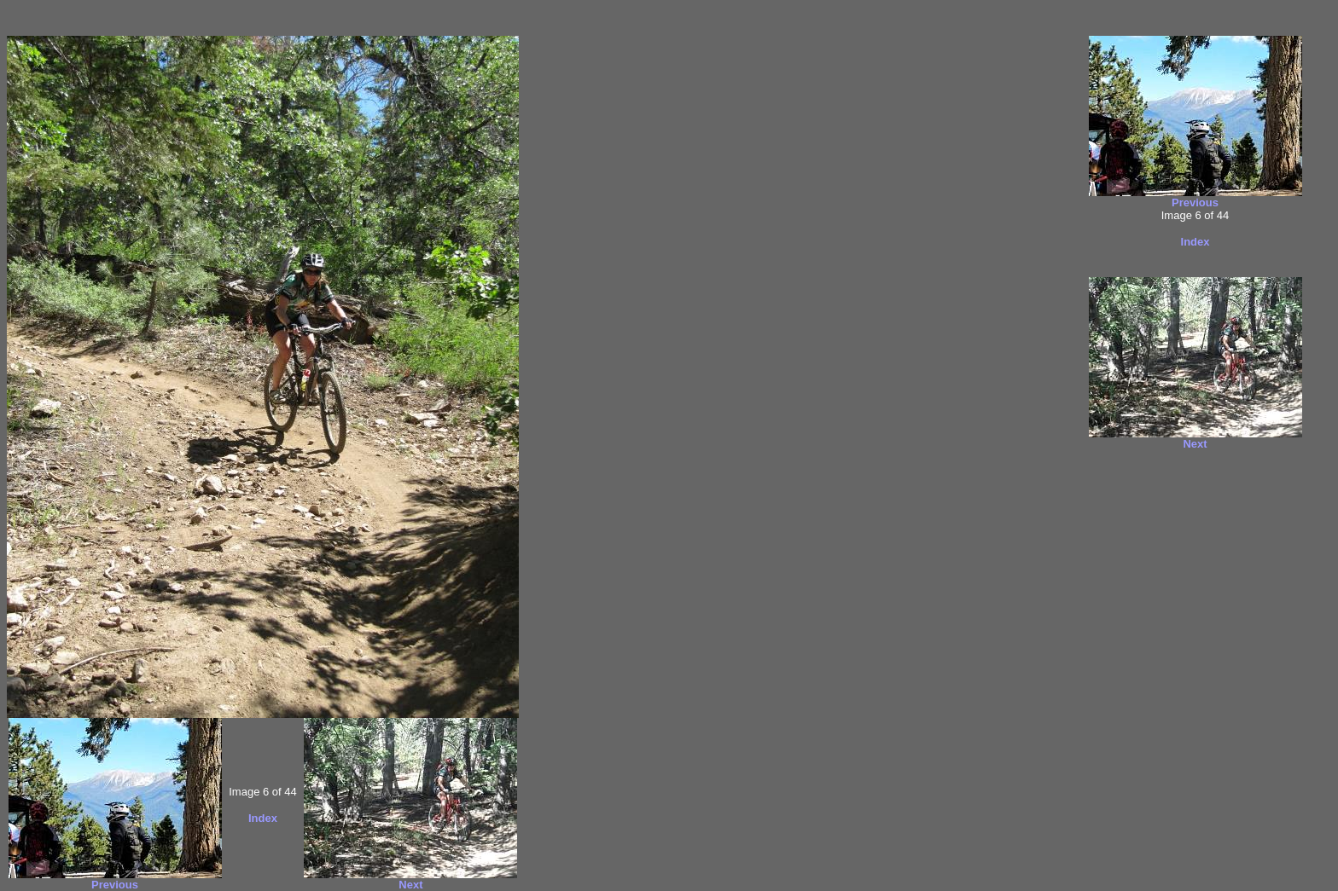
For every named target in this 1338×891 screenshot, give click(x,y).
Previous (114, 884)
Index (262, 818)
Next (410, 884)
